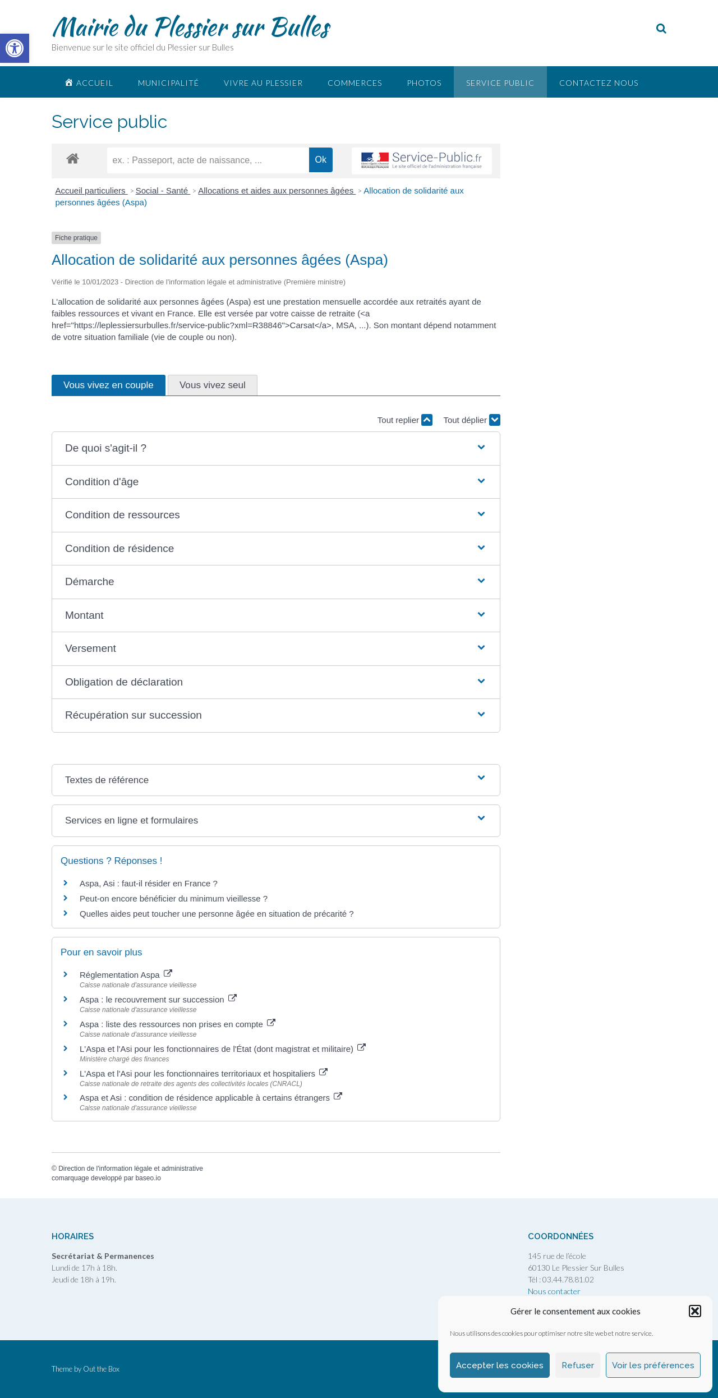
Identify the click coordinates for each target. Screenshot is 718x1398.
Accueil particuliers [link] (92, 190)
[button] (695, 1311)
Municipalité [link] (168, 83)
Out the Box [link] (101, 1368)
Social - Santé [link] (163, 190)
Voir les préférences (653, 1365)
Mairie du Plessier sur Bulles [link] (190, 26)
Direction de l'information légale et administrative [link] (130, 1168)
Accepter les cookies (500, 1365)
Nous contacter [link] (554, 1291)
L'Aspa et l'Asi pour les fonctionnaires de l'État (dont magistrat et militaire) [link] (223, 1049)
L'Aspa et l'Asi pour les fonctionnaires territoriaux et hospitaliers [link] (204, 1073)
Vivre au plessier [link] (263, 83)
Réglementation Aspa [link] (126, 974)
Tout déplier (471, 420)
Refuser (577, 1365)
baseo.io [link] (147, 1178)
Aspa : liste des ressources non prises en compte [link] (177, 1024)
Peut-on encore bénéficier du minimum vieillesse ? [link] (174, 898)
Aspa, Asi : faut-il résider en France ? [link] (149, 883)
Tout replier (405, 420)
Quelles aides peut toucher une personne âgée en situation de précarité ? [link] (217, 913)
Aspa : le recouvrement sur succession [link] (158, 999)
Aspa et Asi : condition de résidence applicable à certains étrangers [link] (211, 1097)
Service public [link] (500, 83)
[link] (14, 48)
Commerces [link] (355, 83)
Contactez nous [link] (598, 83)
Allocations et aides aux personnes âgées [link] (277, 190)
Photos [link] (424, 83)
